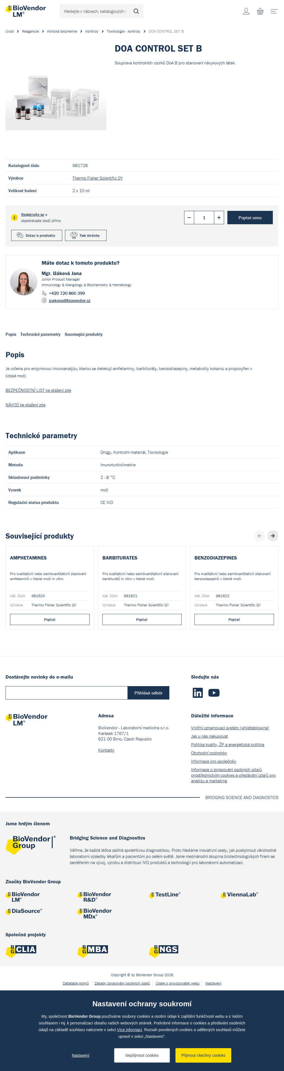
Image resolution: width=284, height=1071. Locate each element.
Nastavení (80, 1055)
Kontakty (106, 829)
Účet (246, 11)
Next (272, 535)
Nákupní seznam (260, 11)
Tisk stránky (90, 235)
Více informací (129, 1029)
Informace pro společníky (213, 840)
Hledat (136, 11)
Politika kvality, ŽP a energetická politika (227, 824)
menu (276, 9)
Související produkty (84, 334)
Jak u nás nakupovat (209, 815)
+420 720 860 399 (67, 293)
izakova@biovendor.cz (69, 300)
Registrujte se (32, 214)
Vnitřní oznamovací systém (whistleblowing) (230, 807)
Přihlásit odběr (148, 772)
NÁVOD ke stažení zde (25, 404)
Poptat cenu (250, 217)
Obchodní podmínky (209, 832)
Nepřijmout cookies (141, 1055)
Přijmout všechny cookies (203, 1055)
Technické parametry (40, 334)
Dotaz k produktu (40, 235)
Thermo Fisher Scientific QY (98, 178)
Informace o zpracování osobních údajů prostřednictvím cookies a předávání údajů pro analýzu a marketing (233, 854)
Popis (11, 334)
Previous (259, 535)
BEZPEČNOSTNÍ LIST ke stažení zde (38, 390)
